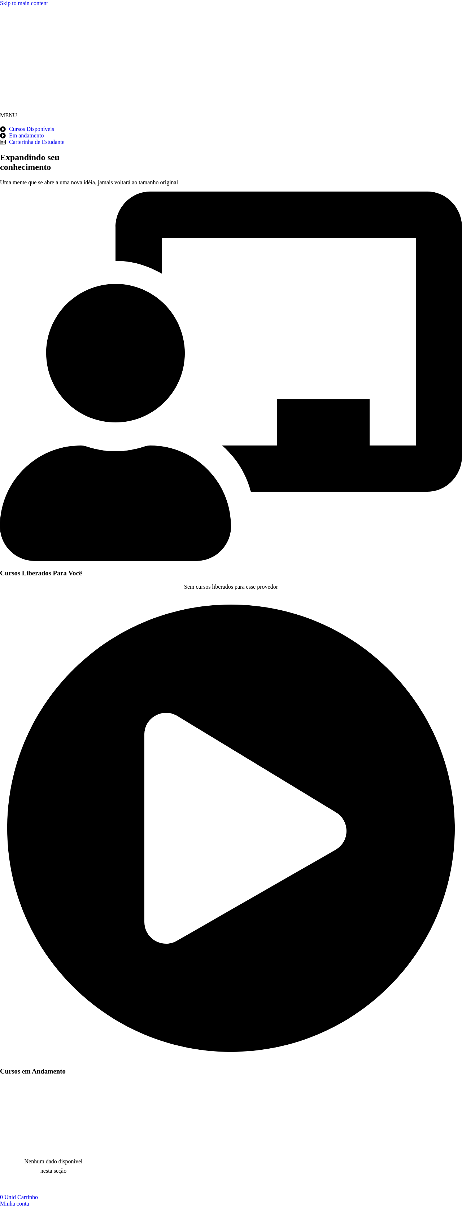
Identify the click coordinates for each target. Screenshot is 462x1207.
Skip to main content (24, 3)
